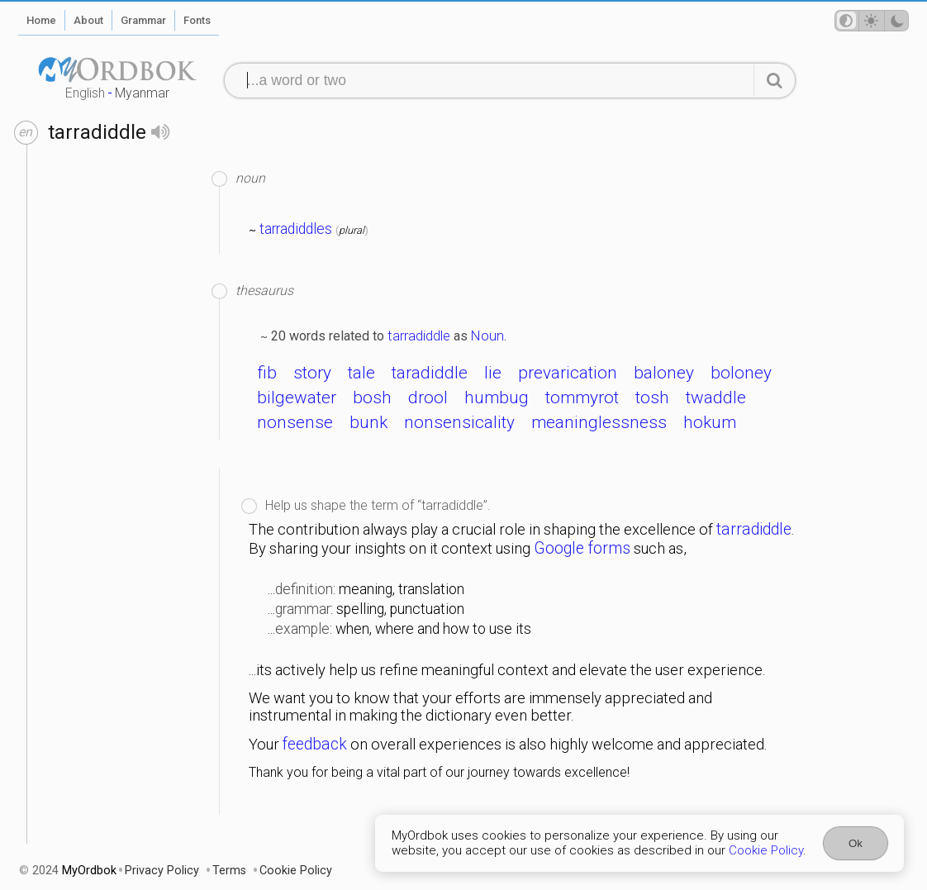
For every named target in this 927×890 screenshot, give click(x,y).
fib (267, 373)
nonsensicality (459, 422)
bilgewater (296, 397)
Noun (487, 335)
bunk (368, 422)
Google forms (582, 548)
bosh (372, 397)
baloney (664, 373)
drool (428, 397)
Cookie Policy (766, 850)
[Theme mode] (871, 20)
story (312, 373)
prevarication (567, 373)
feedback (315, 744)
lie (493, 373)
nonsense (295, 422)
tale (361, 373)
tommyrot (582, 397)
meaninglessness (599, 422)
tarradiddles (295, 229)
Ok (856, 843)
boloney (741, 373)
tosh (652, 397)
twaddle (716, 397)
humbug (496, 397)
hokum (709, 422)
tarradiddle (418, 335)
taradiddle (430, 373)
